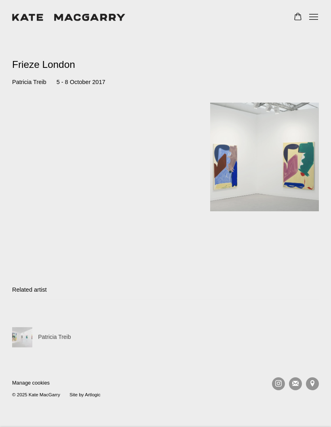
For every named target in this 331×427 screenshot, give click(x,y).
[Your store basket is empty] (298, 17)
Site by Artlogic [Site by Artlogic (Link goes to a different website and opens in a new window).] (85, 394)
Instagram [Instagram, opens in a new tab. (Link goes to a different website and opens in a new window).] (278, 383)
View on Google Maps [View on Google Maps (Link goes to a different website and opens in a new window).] (312, 383)
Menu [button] (313, 17)
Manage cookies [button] (31, 383)
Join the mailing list (295, 383)
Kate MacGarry (68, 17)
